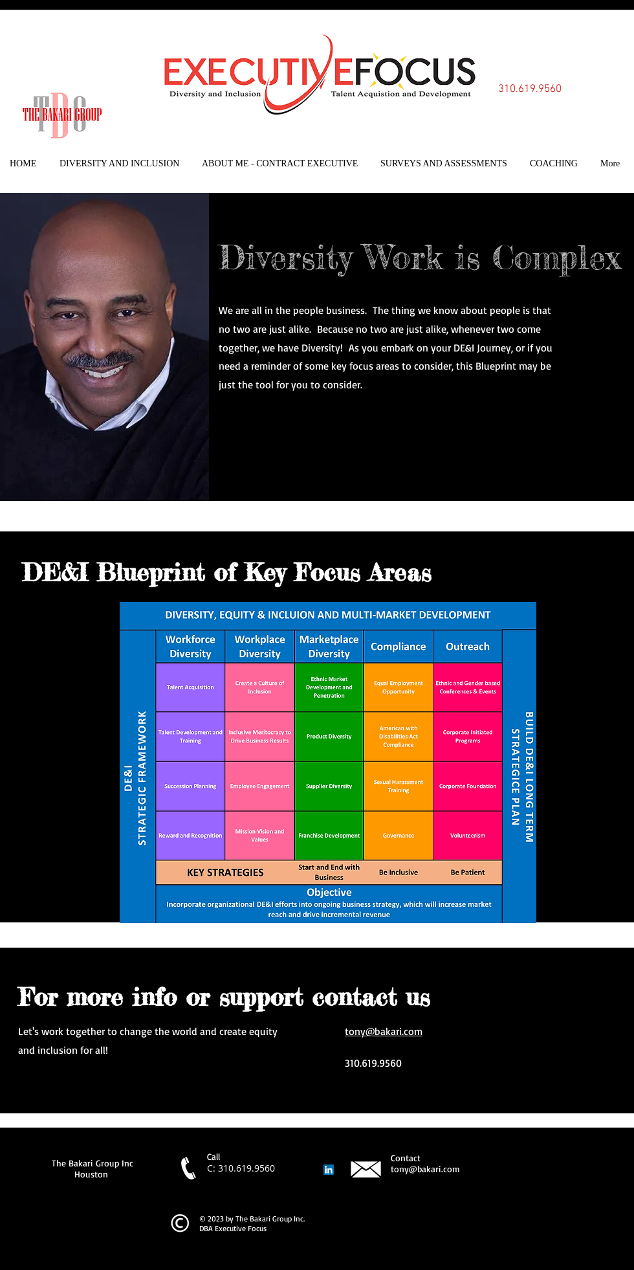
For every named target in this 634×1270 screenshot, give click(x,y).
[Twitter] (243, 424)
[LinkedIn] (263, 424)
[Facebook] (223, 424)
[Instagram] (283, 424)
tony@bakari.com (383, 1031)
